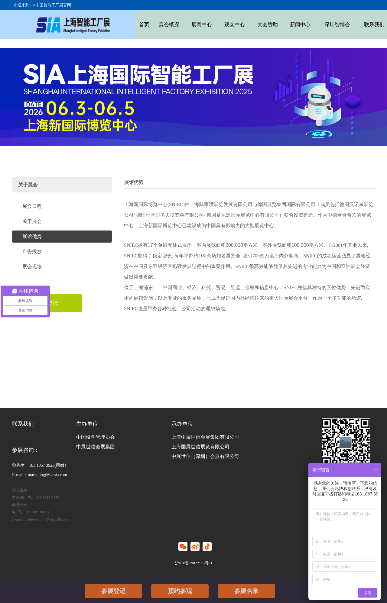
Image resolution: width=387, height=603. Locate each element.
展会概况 (166, 24)
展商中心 (196, 24)
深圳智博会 (320, 24)
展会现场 (32, 266)
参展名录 (246, 591)
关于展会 (32, 221)
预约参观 (180, 591)
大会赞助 (256, 24)
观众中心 (226, 24)
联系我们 (353, 24)
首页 (143, 24)
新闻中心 (286, 24)
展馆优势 (32, 236)
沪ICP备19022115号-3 (193, 563)
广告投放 (32, 251)
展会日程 (32, 206)
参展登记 (113, 591)
